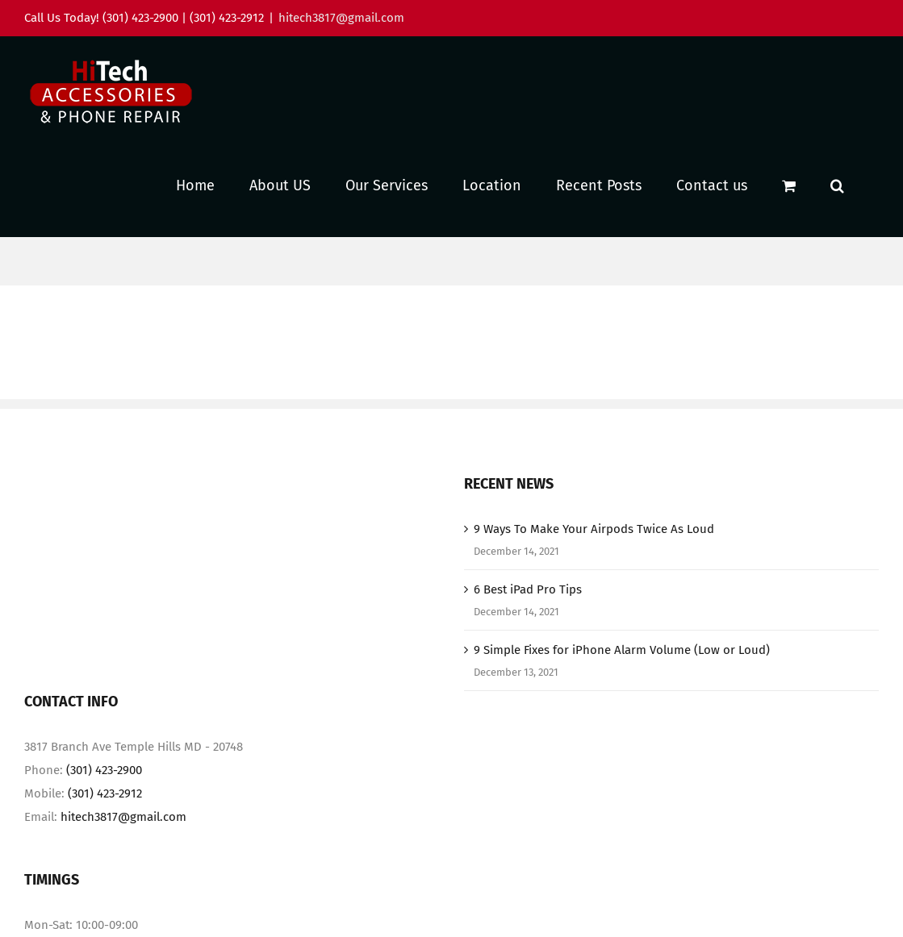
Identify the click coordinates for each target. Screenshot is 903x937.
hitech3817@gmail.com (341, 17)
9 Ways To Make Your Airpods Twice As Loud (594, 529)
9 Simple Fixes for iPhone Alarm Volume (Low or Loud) (622, 650)
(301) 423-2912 (105, 793)
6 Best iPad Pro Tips (528, 589)
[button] (837, 185)
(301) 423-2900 (104, 770)
